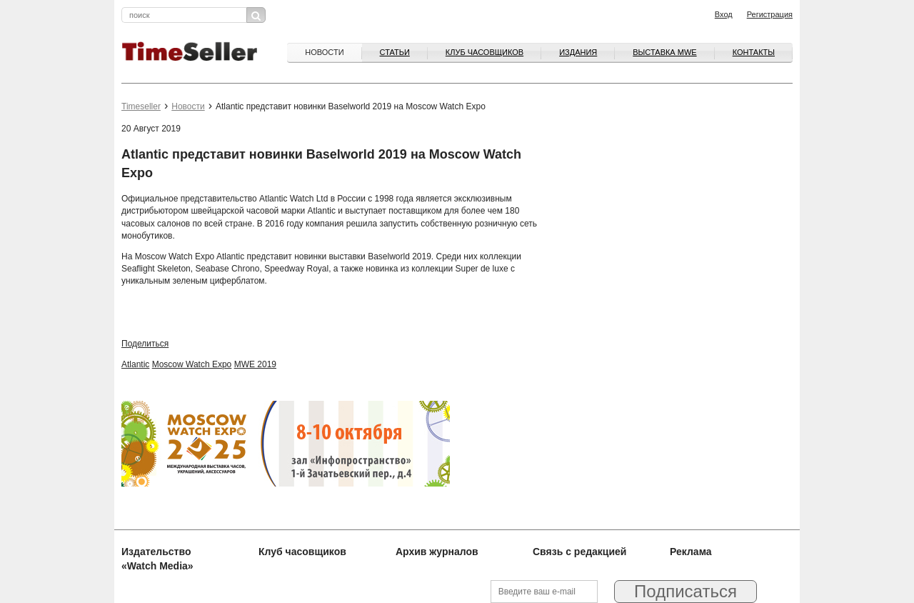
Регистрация (770, 14)
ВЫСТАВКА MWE (664, 52)
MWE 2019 (255, 364)
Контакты (754, 52)
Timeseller (141, 106)
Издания (578, 52)
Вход (724, 14)
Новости (324, 52)
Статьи (395, 52)
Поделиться (145, 344)
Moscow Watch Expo (192, 364)
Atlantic (135, 364)
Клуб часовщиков (484, 52)
